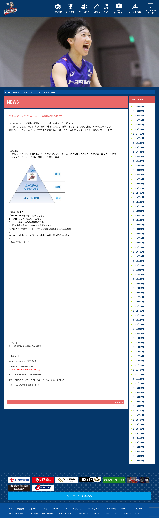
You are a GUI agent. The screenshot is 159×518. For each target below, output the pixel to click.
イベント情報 (134, 8)
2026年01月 (138, 119)
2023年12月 (138, 227)
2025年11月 (138, 128)
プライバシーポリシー (102, 496)
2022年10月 (138, 287)
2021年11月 (138, 330)
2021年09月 (138, 339)
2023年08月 (138, 244)
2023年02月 (138, 270)
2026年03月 (138, 110)
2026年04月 (138, 106)
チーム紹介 (84, 8)
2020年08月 (138, 391)
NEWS (97, 8)
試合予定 (58, 8)
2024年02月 (138, 218)
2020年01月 (138, 417)
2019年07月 (138, 438)
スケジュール (76, 491)
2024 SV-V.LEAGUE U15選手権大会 (23, 369)
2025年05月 (138, 153)
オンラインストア (150, 8)
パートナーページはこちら (79, 478)
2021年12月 (138, 326)
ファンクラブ (139, 491)
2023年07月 (138, 248)
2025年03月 (138, 162)
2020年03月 (138, 408)
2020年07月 (138, 395)
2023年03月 (138, 266)
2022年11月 (138, 283)
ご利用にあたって (64, 496)
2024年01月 (138, 222)
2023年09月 (138, 240)
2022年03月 (138, 313)
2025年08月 (138, 140)
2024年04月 (138, 210)
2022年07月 (138, 296)
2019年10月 (138, 430)
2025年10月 (138, 132)
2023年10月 (138, 235)
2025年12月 (138, 123)
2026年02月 (138, 115)
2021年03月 (138, 361)
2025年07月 (138, 145)
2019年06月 (138, 443)
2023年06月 (138, 253)
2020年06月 (138, 399)
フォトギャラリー (119, 8)
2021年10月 (138, 335)
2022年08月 (138, 292)
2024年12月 (138, 175)
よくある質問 (32, 496)
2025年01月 (138, 171)
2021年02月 (138, 365)
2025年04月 (138, 158)
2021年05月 (138, 352)
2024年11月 (138, 179)
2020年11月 (138, 378)
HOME (8, 92)
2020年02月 (138, 412)
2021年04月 (138, 356)
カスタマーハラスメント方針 (127, 496)
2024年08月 (138, 192)
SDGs (107, 8)
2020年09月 (138, 386)
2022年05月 (138, 304)
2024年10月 (138, 184)
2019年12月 (138, 421)
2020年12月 (138, 374)
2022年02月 (138, 317)
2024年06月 (138, 201)
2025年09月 (138, 136)
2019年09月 (138, 434)
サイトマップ (13, 501)
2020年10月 (138, 382)
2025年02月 (138, 166)
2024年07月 (138, 197)
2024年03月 (138, 214)
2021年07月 (138, 343)
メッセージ (124, 491)
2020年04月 (138, 404)
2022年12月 (138, 279)
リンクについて (82, 496)
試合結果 (70, 8)
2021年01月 (138, 369)
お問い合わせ (47, 496)
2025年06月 (138, 149)
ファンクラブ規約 (15, 496)
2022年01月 (138, 322)
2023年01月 (138, 274)
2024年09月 (138, 188)
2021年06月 (138, 348)
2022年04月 (138, 309)
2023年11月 (138, 231)
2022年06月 (138, 300)
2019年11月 (138, 425)
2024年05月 (138, 205)
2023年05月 (138, 257)
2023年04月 (138, 261)
